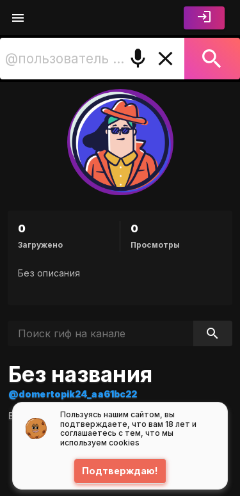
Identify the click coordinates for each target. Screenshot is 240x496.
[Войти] (204, 17)
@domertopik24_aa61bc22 (72, 393)
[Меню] (18, 18)
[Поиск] (212, 58)
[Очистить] (165, 58)
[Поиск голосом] (138, 58)
